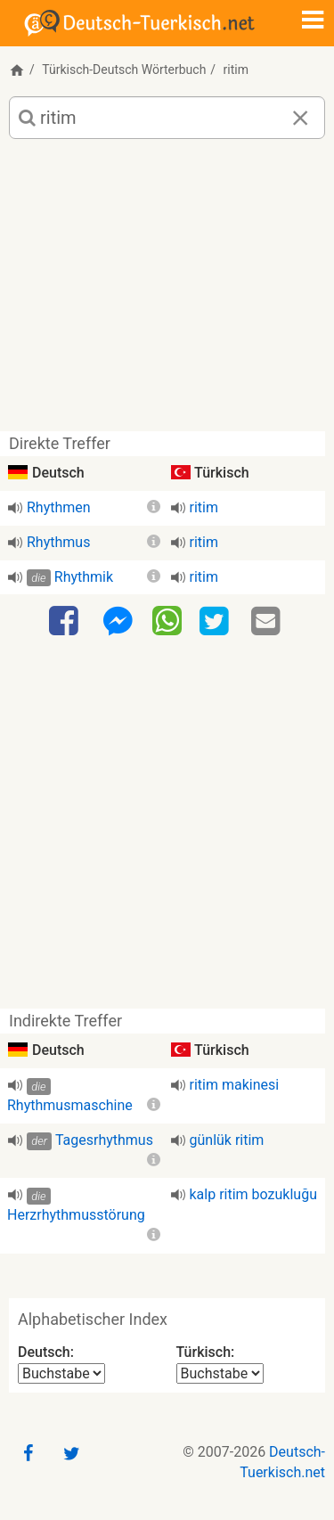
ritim (204, 507)
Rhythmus (58, 542)
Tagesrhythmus (104, 1140)
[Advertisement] (167, 291)
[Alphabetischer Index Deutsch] (61, 1373)
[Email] (268, 622)
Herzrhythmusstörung (76, 1214)
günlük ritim (227, 1140)
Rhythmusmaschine (70, 1105)
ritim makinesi (235, 1084)
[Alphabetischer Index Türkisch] (220, 1373)
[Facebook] (66, 622)
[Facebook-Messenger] (117, 622)
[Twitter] (216, 622)
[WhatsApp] (167, 620)
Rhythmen (59, 507)
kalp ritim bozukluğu (253, 1194)
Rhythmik (83, 576)
